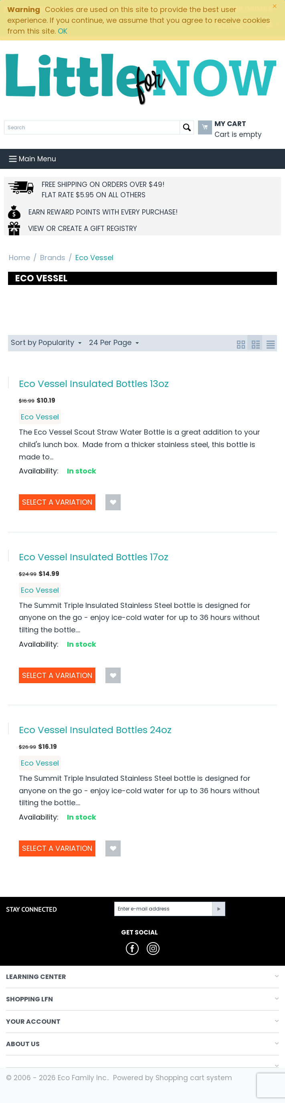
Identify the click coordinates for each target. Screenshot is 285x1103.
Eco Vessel (40, 417)
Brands (52, 258)
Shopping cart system (194, 1078)
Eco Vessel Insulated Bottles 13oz (94, 383)
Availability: (39, 471)
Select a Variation (57, 502)
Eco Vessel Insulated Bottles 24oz (95, 729)
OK (62, 31)
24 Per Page (114, 342)
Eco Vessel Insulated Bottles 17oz (93, 557)
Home (19, 258)
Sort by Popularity (46, 342)
